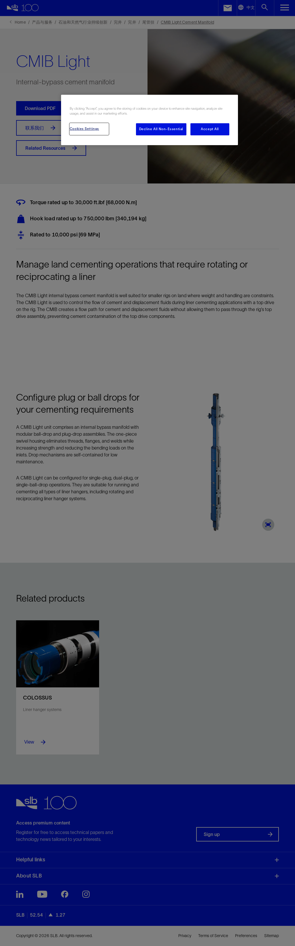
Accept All (210, 129)
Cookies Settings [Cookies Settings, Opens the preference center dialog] (84, 128)
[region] (149, 120)
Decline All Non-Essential (161, 129)
